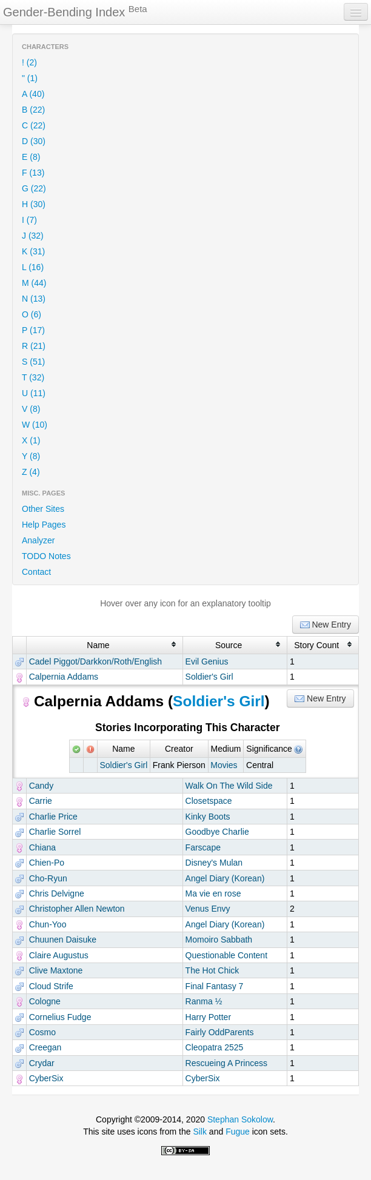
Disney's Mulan (214, 862)
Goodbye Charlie (217, 832)
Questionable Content (226, 955)
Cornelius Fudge (60, 1017)
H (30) (33, 204)
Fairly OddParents (220, 1032)
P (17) (33, 330)
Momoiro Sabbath (219, 939)
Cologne (45, 1001)
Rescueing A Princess (226, 1063)
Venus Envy (208, 908)
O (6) (31, 314)
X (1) (31, 440)
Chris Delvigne (56, 893)
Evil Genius (207, 661)
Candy (41, 786)
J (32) (33, 235)
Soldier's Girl (209, 676)
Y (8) (31, 456)
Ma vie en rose (213, 893)
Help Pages (43, 524)
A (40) (33, 94)
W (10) (34, 424)
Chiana (42, 847)
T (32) (33, 377)
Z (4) (31, 472)
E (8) (31, 157)
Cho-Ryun (48, 878)
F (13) (33, 172)
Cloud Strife (51, 986)
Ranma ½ (204, 1001)
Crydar (42, 1063)
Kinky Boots (208, 816)
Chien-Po (46, 862)
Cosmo (42, 1032)
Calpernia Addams (63, 676)
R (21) (33, 346)
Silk (200, 1131)
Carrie (40, 801)
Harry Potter (208, 1017)
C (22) (33, 125)
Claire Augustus (59, 955)
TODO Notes (46, 556)
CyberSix (46, 1078)
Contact (36, 572)
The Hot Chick (212, 970)
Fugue (238, 1131)
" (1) (30, 78)
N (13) (33, 298)
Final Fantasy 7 (215, 986)
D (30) (33, 141)
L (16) (33, 267)
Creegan (45, 1047)
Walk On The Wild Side (229, 786)
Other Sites (43, 509)
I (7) (29, 220)
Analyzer (38, 540)
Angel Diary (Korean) (225, 878)
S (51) (33, 361)
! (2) (29, 62)
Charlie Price (53, 816)
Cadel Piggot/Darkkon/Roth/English (95, 661)
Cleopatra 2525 (215, 1047)
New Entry (325, 625)
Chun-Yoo (48, 924)
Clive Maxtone (56, 970)
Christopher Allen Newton (77, 908)
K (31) (33, 251)
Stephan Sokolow (240, 1119)
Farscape (203, 847)
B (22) (33, 109)
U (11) (33, 393)
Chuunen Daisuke (62, 939)
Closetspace (209, 801)
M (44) (34, 283)
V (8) (31, 409)
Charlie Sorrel (55, 832)
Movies (223, 765)
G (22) (34, 188)
